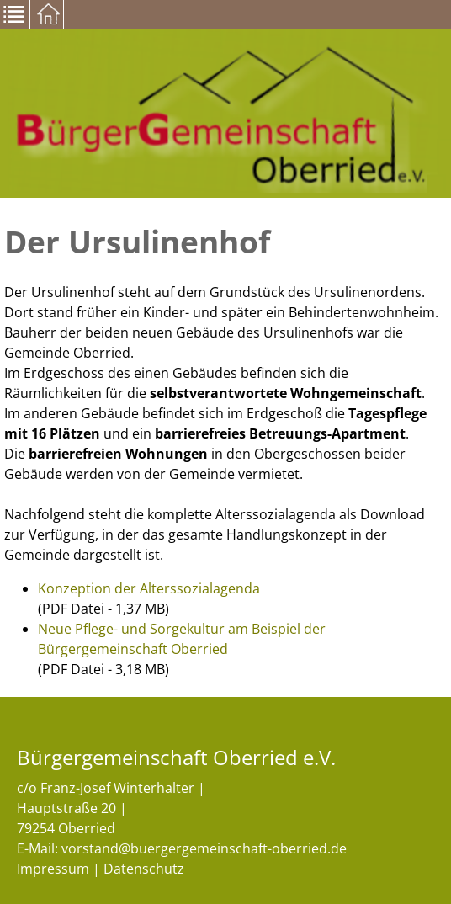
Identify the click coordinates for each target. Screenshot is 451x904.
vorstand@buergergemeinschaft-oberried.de (204, 848)
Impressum (53, 868)
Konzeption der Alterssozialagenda (149, 588)
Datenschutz (143, 868)
